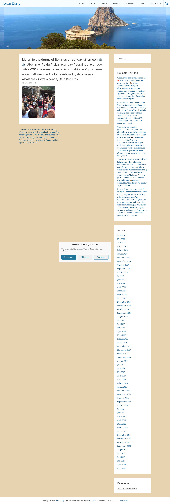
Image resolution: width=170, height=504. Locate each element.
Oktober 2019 (123, 265)
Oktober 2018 (123, 309)
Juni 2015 (121, 457)
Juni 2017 (121, 368)
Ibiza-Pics (130, 3)
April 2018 (121, 331)
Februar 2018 (122, 339)
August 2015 (122, 450)
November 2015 (124, 439)
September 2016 (124, 402)
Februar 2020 (122, 250)
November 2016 (124, 394)
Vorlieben (101, 257)
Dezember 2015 (123, 435)
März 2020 (121, 246)
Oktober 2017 (123, 354)
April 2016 (121, 420)
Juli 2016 (120, 409)
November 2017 (124, 350)
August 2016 (122, 405)
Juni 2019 (121, 280)
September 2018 (124, 313)
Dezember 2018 (124, 302)
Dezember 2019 (124, 257)
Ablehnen (85, 257)
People (92, 3)
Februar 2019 (122, 294)
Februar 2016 (122, 427)
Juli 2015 (120, 453)
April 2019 (121, 287)
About (142, 3)
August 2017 (122, 361)
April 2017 (121, 376)
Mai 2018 (121, 328)
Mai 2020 (121, 239)
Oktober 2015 (123, 442)
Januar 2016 (122, 431)
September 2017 (124, 357)
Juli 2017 (120, 365)
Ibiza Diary (11, 3)
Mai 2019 (121, 283)
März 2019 (121, 291)
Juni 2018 (121, 324)
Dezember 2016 (124, 391)
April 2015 (121, 464)
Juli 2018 (120, 320)
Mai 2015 (121, 461)
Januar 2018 (122, 342)
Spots (81, 3)
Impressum (156, 3)
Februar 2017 (122, 383)
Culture (104, 3)
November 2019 (124, 261)
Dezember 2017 (123, 346)
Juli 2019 (120, 276)
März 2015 (121, 468)
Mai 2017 (121, 372)
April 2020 (121, 243)
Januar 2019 (122, 298)
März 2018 (121, 335)
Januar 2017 (122, 387)
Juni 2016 (121, 413)
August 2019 (122, 272)
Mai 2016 (121, 416)
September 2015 (124, 446)
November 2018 (124, 306)
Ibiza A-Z (116, 3)
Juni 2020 (121, 235)
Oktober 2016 (123, 398)
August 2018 (122, 317)
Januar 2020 (122, 254)
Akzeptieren (69, 257)
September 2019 (124, 269)
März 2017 (121, 379)
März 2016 (121, 424)
